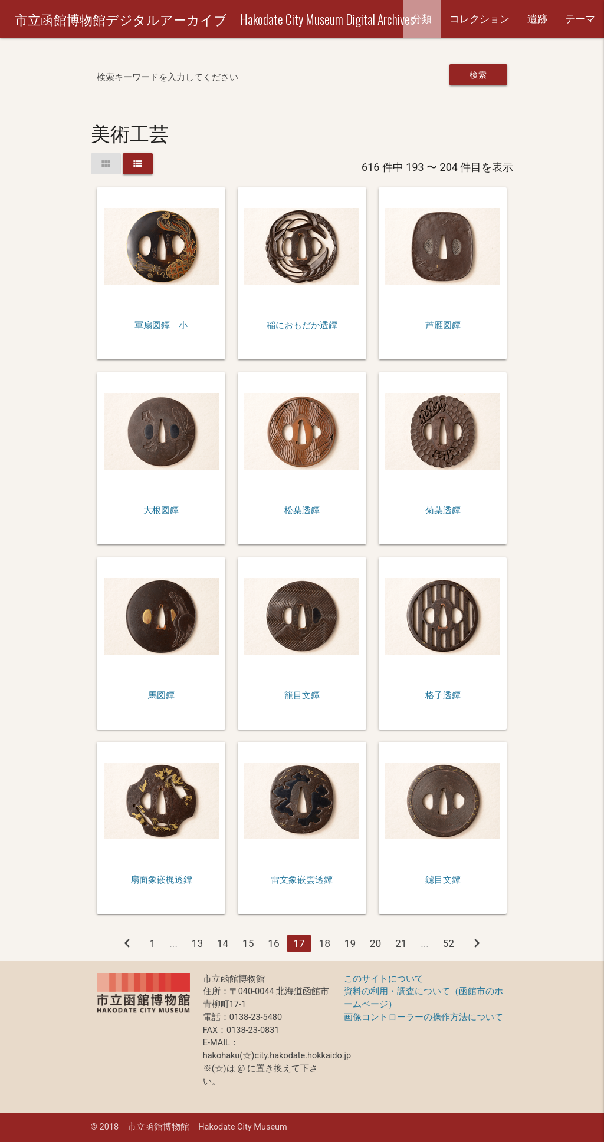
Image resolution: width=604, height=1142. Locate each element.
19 (350, 943)
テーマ (580, 19)
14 (223, 943)
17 (299, 943)
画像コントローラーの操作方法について (423, 1017)
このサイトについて (384, 979)
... (173, 943)
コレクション (479, 19)
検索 (478, 75)
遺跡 (537, 19)
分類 (422, 19)
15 (248, 943)
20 (376, 943)
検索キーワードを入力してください (167, 77)
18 (324, 943)
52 (449, 943)
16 (274, 943)
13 (197, 943)
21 (401, 943)
